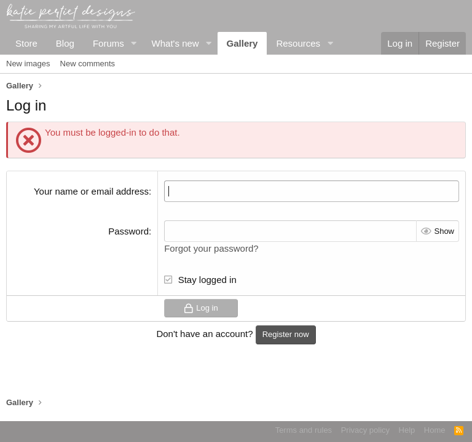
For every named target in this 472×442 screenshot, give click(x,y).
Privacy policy (365, 430)
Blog (65, 43)
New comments (88, 63)
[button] (134, 43)
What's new (175, 43)
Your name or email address (91, 191)
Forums (108, 43)
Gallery (242, 43)
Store (26, 43)
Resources (298, 43)
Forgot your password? (211, 248)
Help (407, 430)
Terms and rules (303, 430)
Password (128, 231)
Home (435, 430)
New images (28, 63)
